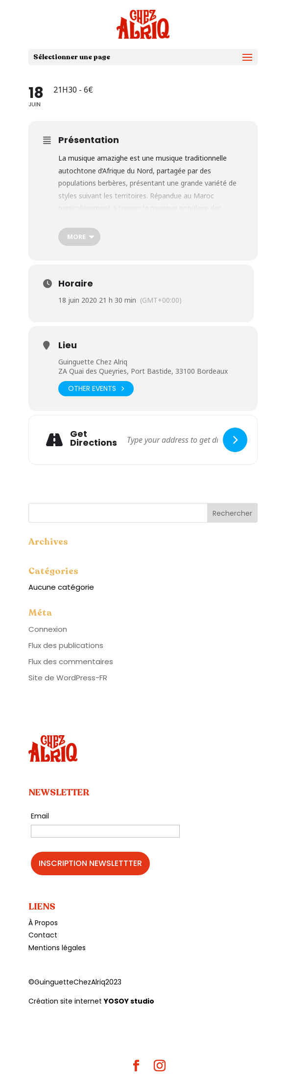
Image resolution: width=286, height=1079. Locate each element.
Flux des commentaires (70, 661)
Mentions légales (57, 948)
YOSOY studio (129, 1001)
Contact (42, 935)
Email (40, 816)
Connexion (47, 629)
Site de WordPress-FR (67, 677)
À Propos (43, 923)
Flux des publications (65, 645)
